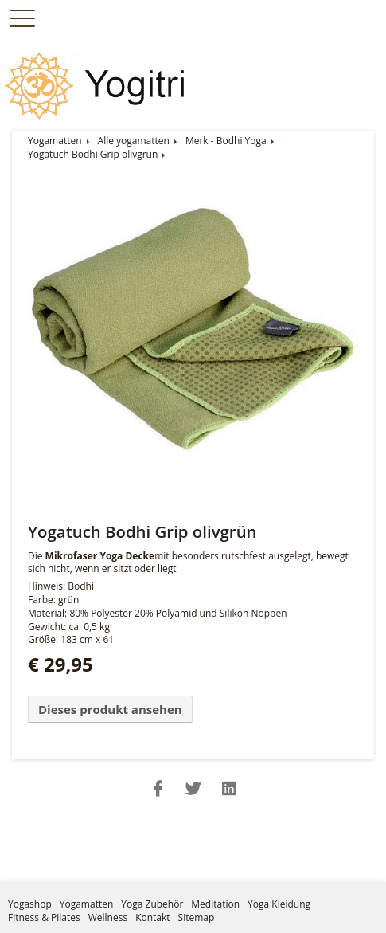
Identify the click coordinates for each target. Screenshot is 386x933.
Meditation (215, 904)
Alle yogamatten (134, 140)
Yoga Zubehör (152, 904)
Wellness (107, 917)
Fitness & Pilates (44, 917)
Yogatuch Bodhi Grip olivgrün (93, 154)
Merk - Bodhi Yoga (226, 140)
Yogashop (30, 904)
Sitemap (196, 917)
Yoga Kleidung (279, 904)
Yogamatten (55, 140)
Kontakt (152, 917)
